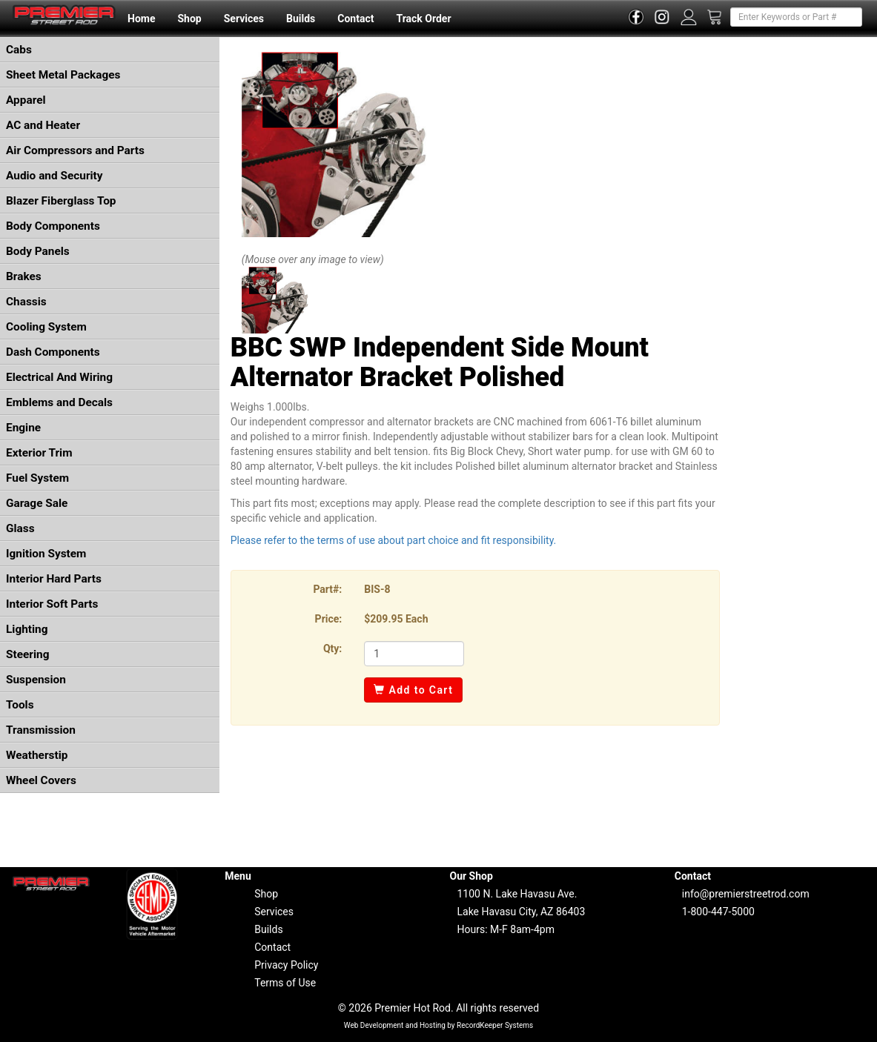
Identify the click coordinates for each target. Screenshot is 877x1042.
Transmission (41, 730)
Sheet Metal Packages (63, 75)
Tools (20, 704)
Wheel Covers (41, 780)
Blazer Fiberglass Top (61, 201)
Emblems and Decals (59, 402)
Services (244, 18)
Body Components (53, 226)
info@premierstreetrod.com (746, 894)
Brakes (24, 276)
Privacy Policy (286, 965)
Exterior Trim (39, 452)
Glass (20, 528)
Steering (27, 654)
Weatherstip (36, 755)
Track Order (423, 18)
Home (141, 18)
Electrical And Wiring (59, 377)
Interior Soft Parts (52, 604)
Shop (189, 18)
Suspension (36, 679)
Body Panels (38, 251)
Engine (23, 427)
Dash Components (53, 352)
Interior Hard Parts (54, 578)
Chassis (26, 301)
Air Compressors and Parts (75, 150)
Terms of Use (285, 983)
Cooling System (46, 326)
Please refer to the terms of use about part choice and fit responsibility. (394, 540)
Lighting (27, 629)
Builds (300, 18)
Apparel (26, 100)
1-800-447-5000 (718, 911)
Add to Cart (413, 690)
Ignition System (46, 553)
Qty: (332, 648)
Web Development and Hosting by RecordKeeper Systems (439, 1025)
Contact (355, 18)
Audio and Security (54, 175)
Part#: (327, 589)
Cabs (19, 49)
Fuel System (37, 478)
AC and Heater (43, 125)
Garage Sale (36, 503)
